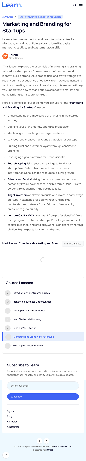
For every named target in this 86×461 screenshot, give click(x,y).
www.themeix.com (63, 446)
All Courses (13, 426)
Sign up (11, 411)
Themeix (14, 54)
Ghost (50, 449)
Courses (7, 16)
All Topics (12, 421)
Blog (9, 416)
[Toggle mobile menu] (81, 5)
